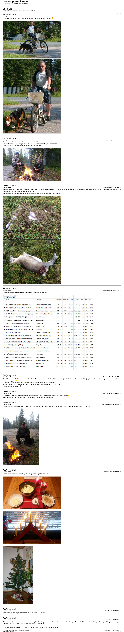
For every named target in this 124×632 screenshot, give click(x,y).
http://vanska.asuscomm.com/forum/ (12, 5)
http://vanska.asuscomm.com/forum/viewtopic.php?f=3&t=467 (19, 10)
